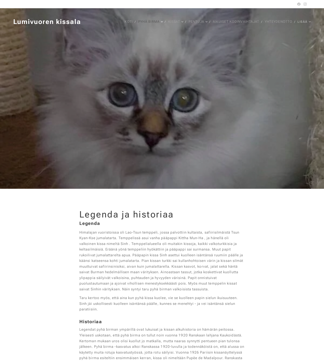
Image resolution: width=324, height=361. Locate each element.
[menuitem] (128, 22)
